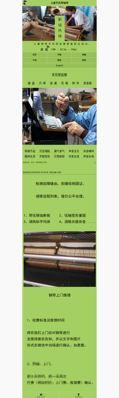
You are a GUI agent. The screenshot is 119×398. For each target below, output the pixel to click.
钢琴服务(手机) (41, 162)
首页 (32, 162)
